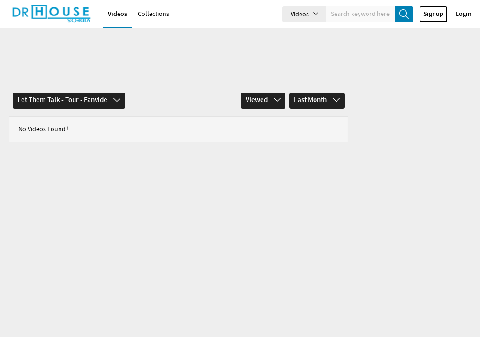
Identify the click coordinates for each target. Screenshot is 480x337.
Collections (153, 16)
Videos (117, 16)
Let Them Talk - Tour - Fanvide (68, 68)
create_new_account (413, 24)
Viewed (263, 68)
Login (464, 24)
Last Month (317, 68)
